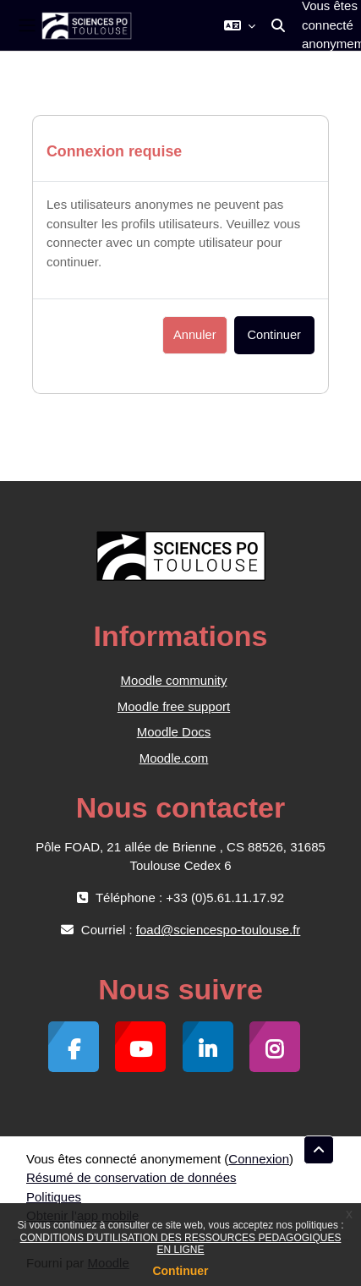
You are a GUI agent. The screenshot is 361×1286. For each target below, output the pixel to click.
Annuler (194, 335)
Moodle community (174, 680)
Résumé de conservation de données (131, 1177)
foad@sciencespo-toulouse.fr (218, 929)
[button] (239, 25)
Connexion (258, 1159)
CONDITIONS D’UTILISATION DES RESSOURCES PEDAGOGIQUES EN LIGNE (181, 1244)
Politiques (53, 1197)
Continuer (180, 1271)
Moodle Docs (174, 732)
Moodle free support (174, 706)
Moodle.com (174, 758)
